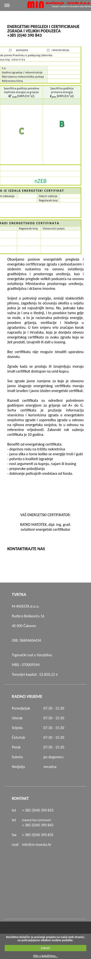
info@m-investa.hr (36, 844)
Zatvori (45, 948)
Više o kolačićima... (45, 956)
